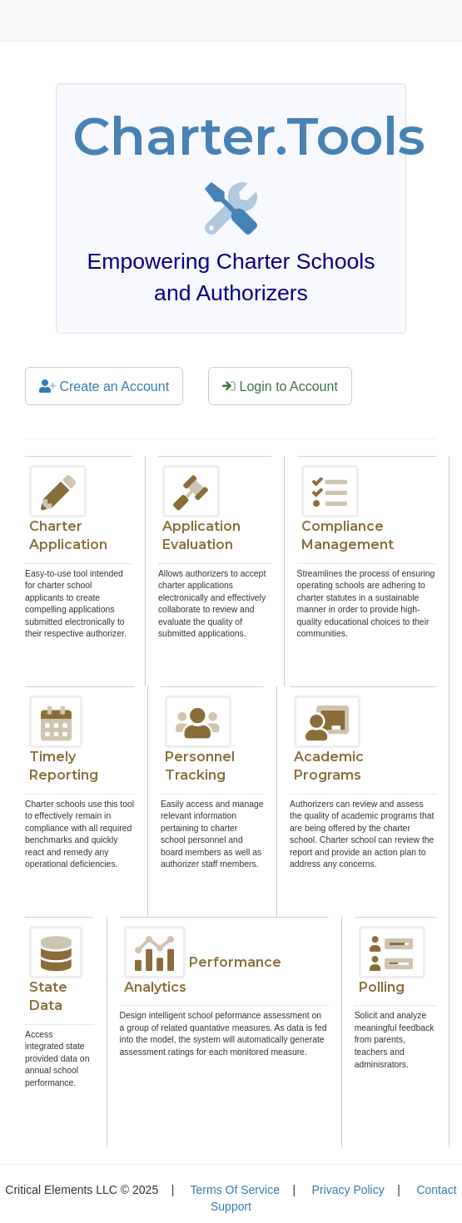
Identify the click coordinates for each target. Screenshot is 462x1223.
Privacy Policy (348, 1189)
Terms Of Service (235, 1189)
